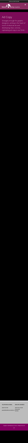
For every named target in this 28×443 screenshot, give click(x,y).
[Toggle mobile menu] (25, 4)
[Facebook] (2, 416)
